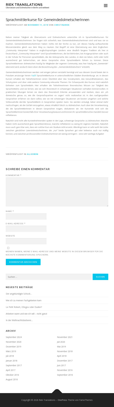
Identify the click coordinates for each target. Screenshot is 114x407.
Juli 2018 (10, 355)
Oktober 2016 (12, 374)
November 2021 (65, 337)
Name (10, 211)
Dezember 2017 (64, 360)
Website (10, 235)
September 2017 (14, 365)
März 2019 (11, 351)
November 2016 (65, 370)
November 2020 (13, 341)
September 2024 (14, 337)
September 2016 (65, 374)
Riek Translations (24, 5)
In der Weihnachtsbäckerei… (19, 320)
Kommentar (14, 175)
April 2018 (61, 355)
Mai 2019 (61, 346)
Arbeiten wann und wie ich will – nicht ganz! (26, 313)
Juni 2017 (61, 365)
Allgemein (32, 154)
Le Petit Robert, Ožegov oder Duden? (24, 307)
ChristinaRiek (61, 25)
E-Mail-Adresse (15, 223)
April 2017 (10, 370)
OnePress (62, 400)
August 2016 (12, 379)
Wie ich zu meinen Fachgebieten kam (23, 300)
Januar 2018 (11, 360)
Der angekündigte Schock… (19, 293)
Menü (105, 5)
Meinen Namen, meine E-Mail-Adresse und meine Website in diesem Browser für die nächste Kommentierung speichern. (54, 253)
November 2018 (65, 351)
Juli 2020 (61, 341)
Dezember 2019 (13, 346)
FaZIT (33, 75)
